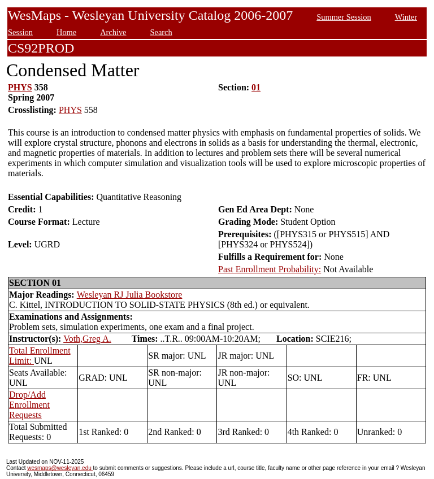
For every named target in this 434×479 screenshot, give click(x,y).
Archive (113, 32)
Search (161, 32)
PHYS (20, 87)
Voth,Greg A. (87, 338)
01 (256, 87)
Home (66, 32)
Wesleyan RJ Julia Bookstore (130, 294)
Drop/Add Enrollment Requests (29, 405)
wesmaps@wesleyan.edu (60, 468)
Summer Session (343, 16)
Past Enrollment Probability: (269, 269)
